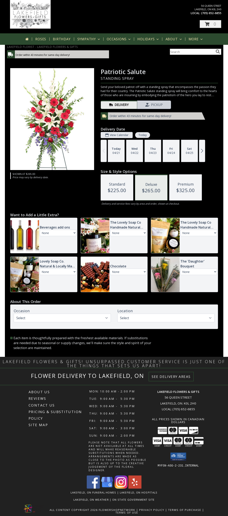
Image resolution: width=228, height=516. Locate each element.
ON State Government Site (133, 499)
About (174, 39)
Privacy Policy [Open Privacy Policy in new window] (151, 510)
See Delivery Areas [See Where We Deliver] (171, 376)
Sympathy (89, 39)
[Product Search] (192, 52)
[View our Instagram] (121, 487)
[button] (210, 24)
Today (142, 135)
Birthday (61, 39)
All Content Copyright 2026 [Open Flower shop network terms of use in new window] (74, 510)
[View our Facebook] (93, 487)
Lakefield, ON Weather (91, 499)
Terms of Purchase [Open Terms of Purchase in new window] (184, 510)
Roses (40, 39)
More (196, 39)
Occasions (119, 39)
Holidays (148, 39)
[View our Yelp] (134, 487)
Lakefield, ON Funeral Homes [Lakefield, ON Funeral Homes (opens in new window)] (93, 492)
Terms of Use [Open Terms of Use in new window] (127, 512)
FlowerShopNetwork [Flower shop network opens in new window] (117, 510)
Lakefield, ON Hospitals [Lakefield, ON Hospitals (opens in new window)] (139, 492)
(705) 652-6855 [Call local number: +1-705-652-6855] (211, 13)
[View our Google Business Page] (107, 487)
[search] (218, 51)
